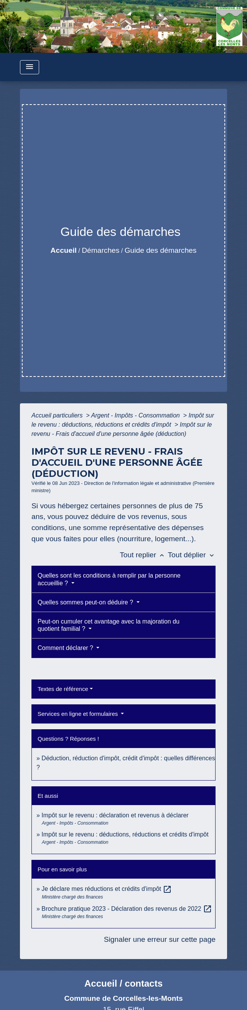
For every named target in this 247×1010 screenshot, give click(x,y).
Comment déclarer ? (66, 648)
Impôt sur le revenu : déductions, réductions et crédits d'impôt (124, 834)
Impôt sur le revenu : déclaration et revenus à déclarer (114, 815)
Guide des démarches (161, 250)
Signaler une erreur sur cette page (160, 939)
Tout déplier (192, 555)
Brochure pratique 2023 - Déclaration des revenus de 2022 (126, 908)
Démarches (100, 250)
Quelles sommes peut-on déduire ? (86, 602)
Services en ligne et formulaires (78, 713)
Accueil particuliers (57, 415)
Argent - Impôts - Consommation (136, 415)
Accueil (64, 250)
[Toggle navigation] (29, 67)
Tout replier (144, 555)
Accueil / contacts (123, 983)
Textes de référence (63, 689)
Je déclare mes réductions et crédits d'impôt (106, 889)
